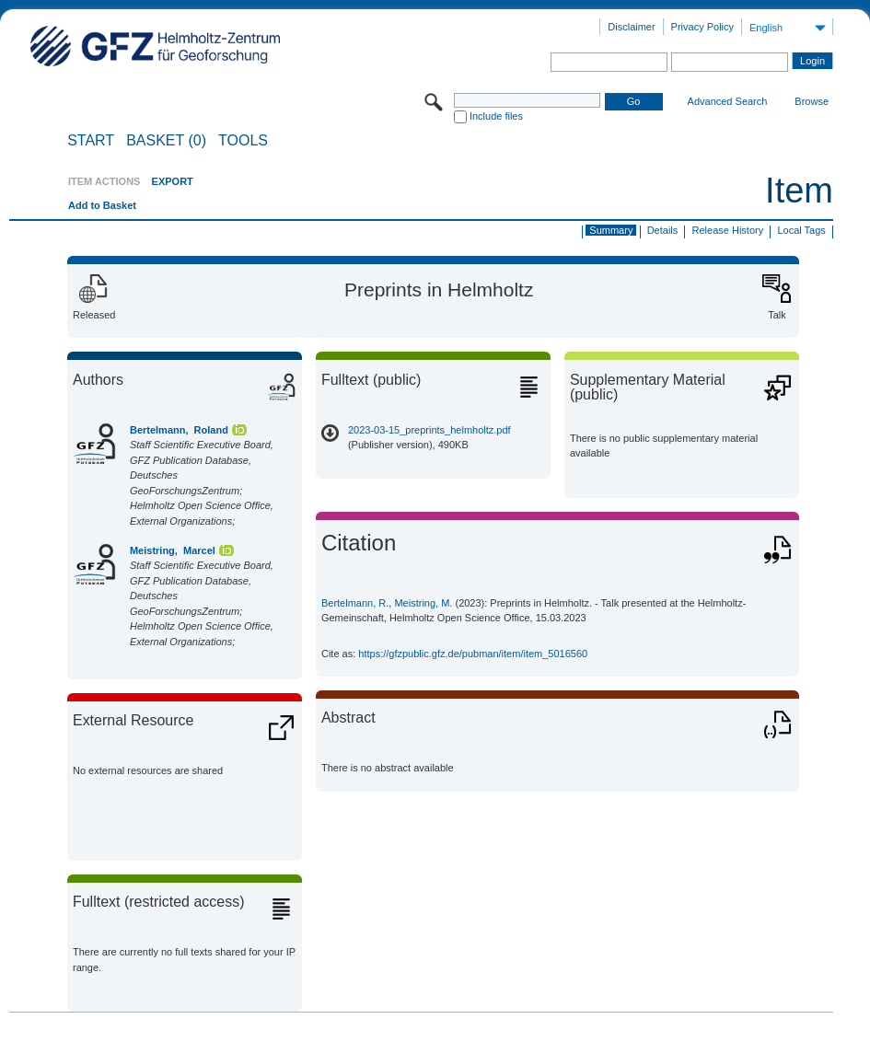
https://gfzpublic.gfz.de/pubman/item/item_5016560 (472, 653)
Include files (496, 116)
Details (663, 230)
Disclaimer (631, 26)
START (90, 140)
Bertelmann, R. (355, 602)
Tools (243, 140)
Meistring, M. (423, 602)
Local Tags (801, 230)
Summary (610, 230)
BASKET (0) (166, 140)
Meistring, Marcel (172, 550)
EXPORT (172, 181)
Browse (812, 101)
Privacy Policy (702, 26)
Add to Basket (102, 205)
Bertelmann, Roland (179, 429)
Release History (728, 230)
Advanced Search (728, 101)
